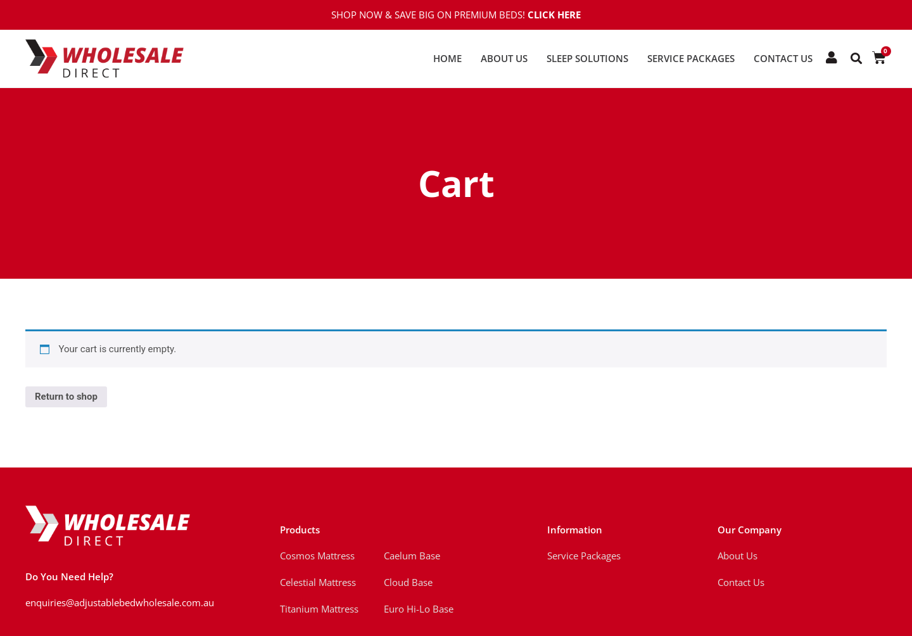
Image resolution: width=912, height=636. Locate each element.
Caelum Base (412, 555)
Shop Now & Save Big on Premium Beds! (456, 14)
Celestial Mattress (318, 582)
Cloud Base (408, 582)
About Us (504, 58)
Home (447, 58)
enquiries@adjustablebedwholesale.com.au (119, 602)
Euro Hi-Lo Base (418, 608)
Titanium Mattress (319, 608)
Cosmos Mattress (317, 555)
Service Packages (691, 58)
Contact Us (783, 58)
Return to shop (66, 396)
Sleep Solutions (587, 58)
